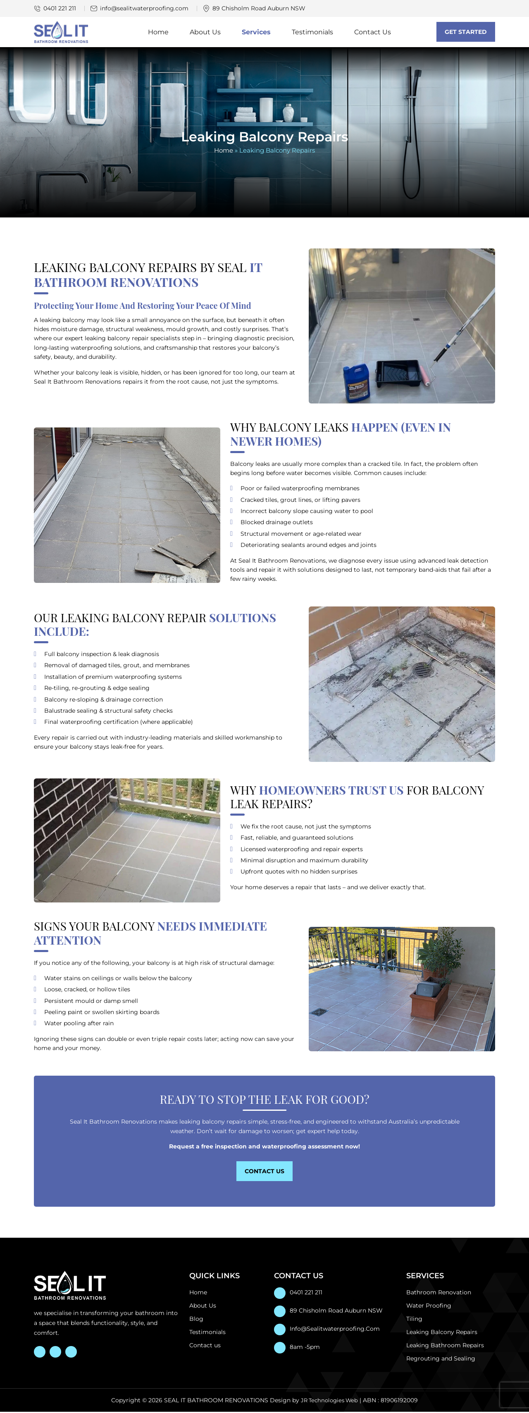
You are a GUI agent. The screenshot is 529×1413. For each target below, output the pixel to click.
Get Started (466, 32)
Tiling (414, 1320)
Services (256, 32)
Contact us (205, 1346)
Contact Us (372, 32)
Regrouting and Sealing (440, 1359)
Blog (196, 1320)
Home (158, 32)
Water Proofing (428, 1306)
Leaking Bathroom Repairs (445, 1346)
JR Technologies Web (329, 1401)
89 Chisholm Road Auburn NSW (336, 1311)
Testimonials (312, 32)
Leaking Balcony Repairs (441, 1333)
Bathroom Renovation (438, 1293)
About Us (205, 32)
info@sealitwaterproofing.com (144, 8)
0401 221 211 (59, 8)
